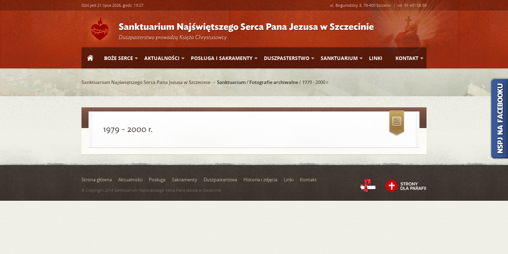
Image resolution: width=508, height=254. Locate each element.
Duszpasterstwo (286, 58)
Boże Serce (118, 58)
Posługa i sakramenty (221, 58)
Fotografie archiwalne (273, 82)
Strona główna (89, 58)
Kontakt (406, 58)
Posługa (157, 179)
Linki (375, 58)
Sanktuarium (339, 58)
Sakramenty (184, 179)
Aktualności (162, 58)
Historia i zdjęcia (260, 179)
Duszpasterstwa (220, 179)
